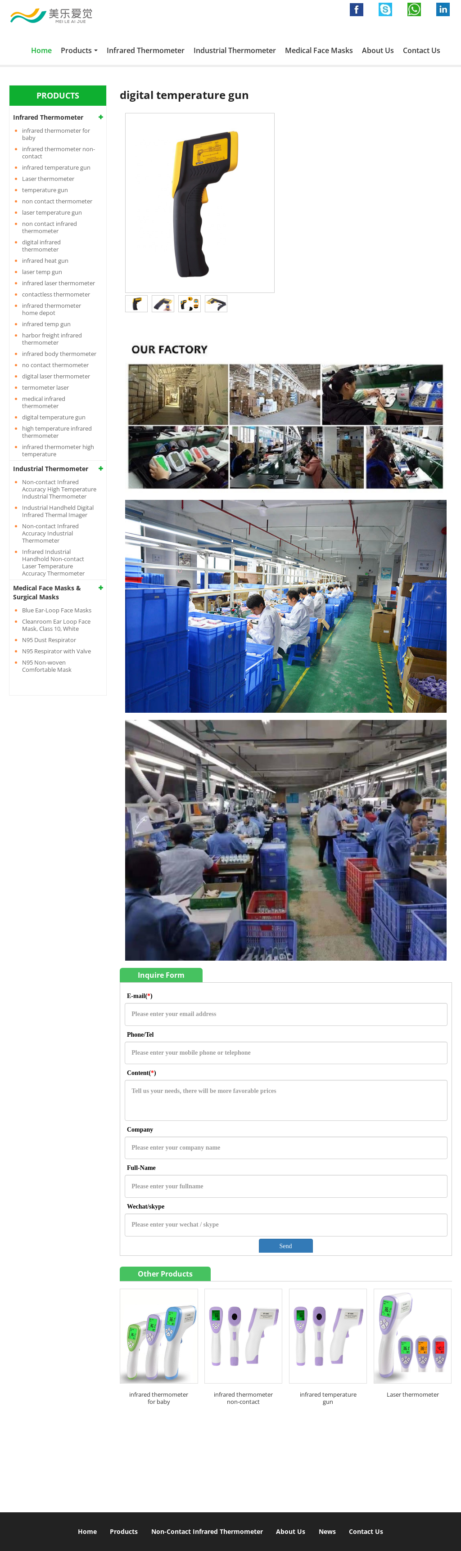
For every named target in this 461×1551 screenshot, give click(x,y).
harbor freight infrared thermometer (52, 338)
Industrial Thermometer (235, 50)
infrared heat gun (45, 260)
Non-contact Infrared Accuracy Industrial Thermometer (50, 533)
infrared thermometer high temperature (58, 450)
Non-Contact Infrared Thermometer (207, 1531)
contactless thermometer (56, 294)
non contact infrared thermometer (49, 227)
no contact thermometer (55, 365)
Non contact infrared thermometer (90, 1428)
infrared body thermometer (59, 354)
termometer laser (45, 387)
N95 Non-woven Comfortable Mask (47, 666)
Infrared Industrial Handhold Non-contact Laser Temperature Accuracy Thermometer (53, 562)
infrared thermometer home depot (51, 309)
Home (41, 50)
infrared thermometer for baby (158, 1398)
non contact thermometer (57, 201)
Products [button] (76, 50)
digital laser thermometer (56, 376)
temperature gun (45, 190)
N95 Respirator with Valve (56, 651)
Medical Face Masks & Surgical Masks (47, 592)
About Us (378, 50)
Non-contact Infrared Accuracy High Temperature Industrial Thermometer (59, 489)
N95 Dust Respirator (49, 640)
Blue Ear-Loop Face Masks (56, 610)
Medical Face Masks (319, 50)
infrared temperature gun (328, 1398)
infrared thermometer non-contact (243, 1398)
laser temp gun (42, 272)
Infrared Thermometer (146, 50)
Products (124, 1531)
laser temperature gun (52, 212)
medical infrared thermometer (43, 402)
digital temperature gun (54, 417)
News (327, 1531)
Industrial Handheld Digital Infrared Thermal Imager (58, 511)
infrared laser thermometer (58, 283)
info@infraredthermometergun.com (330, 1459)
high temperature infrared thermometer (57, 432)
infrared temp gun (46, 324)
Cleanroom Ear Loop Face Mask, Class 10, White (56, 625)
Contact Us (421, 50)
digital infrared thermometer (41, 245)
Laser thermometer (413, 1394)
